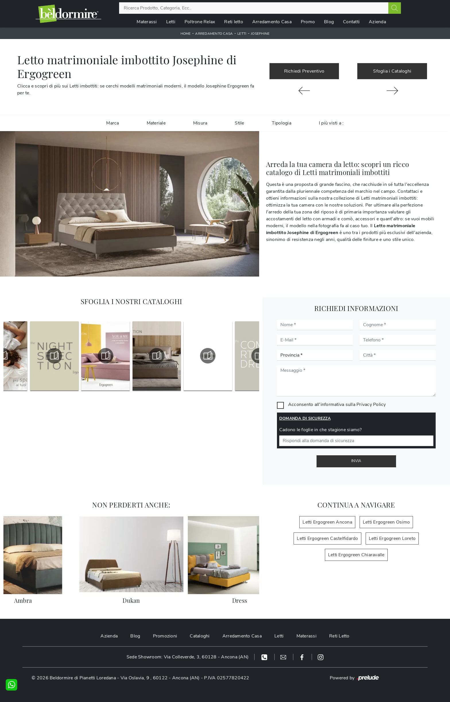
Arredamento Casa (272, 22)
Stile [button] (239, 123)
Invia (356, 461)
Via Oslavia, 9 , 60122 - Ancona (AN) (160, 678)
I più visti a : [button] (331, 123)
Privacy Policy (371, 404)
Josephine (260, 33)
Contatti (351, 22)
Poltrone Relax (200, 22)
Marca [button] (112, 123)
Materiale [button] (156, 123)
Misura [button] (200, 123)
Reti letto (233, 22)
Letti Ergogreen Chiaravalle (356, 555)
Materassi (147, 22)
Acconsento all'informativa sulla (337, 404)
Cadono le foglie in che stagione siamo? (320, 430)
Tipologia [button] (281, 123)
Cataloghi (200, 636)
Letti (170, 22)
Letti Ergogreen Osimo (386, 522)
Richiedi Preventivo (304, 71)
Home (186, 33)
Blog (329, 22)
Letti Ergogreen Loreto (392, 538)
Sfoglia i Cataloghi (392, 71)
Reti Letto (339, 636)
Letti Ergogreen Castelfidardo (327, 538)
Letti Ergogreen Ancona (327, 522)
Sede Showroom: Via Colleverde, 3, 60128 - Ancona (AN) (188, 657)
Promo (308, 22)
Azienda (377, 22)
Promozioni (165, 636)
